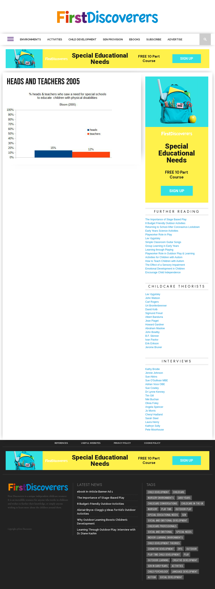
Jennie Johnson (154, 372)
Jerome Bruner (153, 347)
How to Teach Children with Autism (164, 261)
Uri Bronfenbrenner (156, 305)
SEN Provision (113, 39)
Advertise (175, 39)
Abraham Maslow (155, 328)
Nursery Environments (161, 497)
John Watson (152, 298)
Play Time (166, 509)
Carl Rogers (152, 301)
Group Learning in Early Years (162, 245)
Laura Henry (152, 422)
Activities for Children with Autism (163, 257)
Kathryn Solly (152, 425)
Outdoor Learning (158, 560)
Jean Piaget (152, 320)
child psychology (158, 571)
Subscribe (153, 39)
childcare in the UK (192, 503)
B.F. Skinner (152, 335)
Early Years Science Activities (161, 230)
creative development (185, 560)
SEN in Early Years (158, 566)
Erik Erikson (152, 343)
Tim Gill (149, 395)
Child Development (82, 39)
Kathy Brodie (152, 369)
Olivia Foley (152, 403)
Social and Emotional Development (167, 520)
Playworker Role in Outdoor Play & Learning (170, 253)
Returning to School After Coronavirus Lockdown (172, 227)
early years (184, 497)
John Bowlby (152, 332)
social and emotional (160, 532)
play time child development (164, 554)
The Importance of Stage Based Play (165, 219)
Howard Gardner (154, 324)
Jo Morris (150, 410)
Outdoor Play (183, 509)
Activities (54, 39)
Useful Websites (90, 443)
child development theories (164, 543)
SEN (184, 514)
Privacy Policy (122, 443)
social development (171, 577)
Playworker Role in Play (158, 234)
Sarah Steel (152, 418)
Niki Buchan (152, 399)
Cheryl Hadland (154, 414)
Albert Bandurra (154, 317)
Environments (30, 39)
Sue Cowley (152, 388)
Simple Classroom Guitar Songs (163, 242)
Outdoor (191, 549)
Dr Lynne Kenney (155, 391)
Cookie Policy (152, 443)
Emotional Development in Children (165, 268)
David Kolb (151, 309)
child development (158, 492)
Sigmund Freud (154, 313)
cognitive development (161, 549)
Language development (185, 571)
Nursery (152, 509)
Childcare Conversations (162, 503)
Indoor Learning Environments (165, 537)
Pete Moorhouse (154, 429)
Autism (152, 577)
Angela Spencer (154, 406)
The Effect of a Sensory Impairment (165, 264)
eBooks (134, 39)
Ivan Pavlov (151, 339)
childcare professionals (162, 526)
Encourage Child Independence (163, 272)
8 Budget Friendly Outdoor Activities (165, 223)
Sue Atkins (151, 376)
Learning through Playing (159, 249)
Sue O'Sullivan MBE (156, 380)
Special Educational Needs (163, 514)
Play (186, 554)
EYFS (180, 549)
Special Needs (184, 532)
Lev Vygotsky (152, 238)
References (61, 443)
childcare (178, 492)
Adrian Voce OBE (155, 384)
